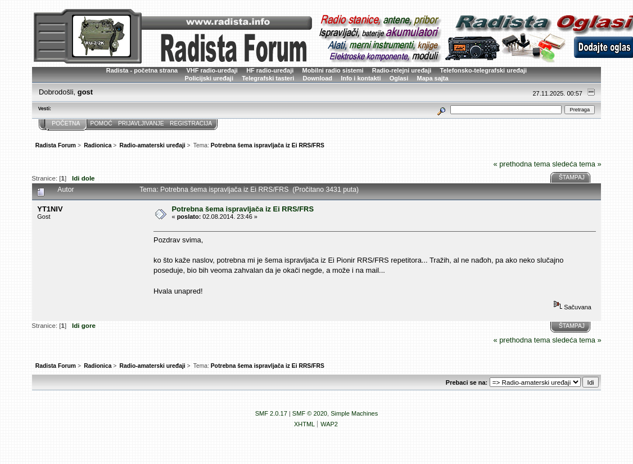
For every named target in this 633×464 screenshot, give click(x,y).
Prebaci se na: (466, 382)
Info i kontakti (361, 78)
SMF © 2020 (309, 413)
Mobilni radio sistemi (333, 70)
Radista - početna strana (142, 70)
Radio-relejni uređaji (401, 70)
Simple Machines (354, 413)
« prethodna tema (521, 164)
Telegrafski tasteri (268, 78)
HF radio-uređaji (269, 70)
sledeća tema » (577, 164)
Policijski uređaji (208, 78)
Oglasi (399, 78)
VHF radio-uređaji (211, 70)
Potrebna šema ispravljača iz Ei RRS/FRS (243, 209)
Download (317, 78)
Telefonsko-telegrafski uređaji (483, 70)
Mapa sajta (433, 78)
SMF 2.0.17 (271, 413)
